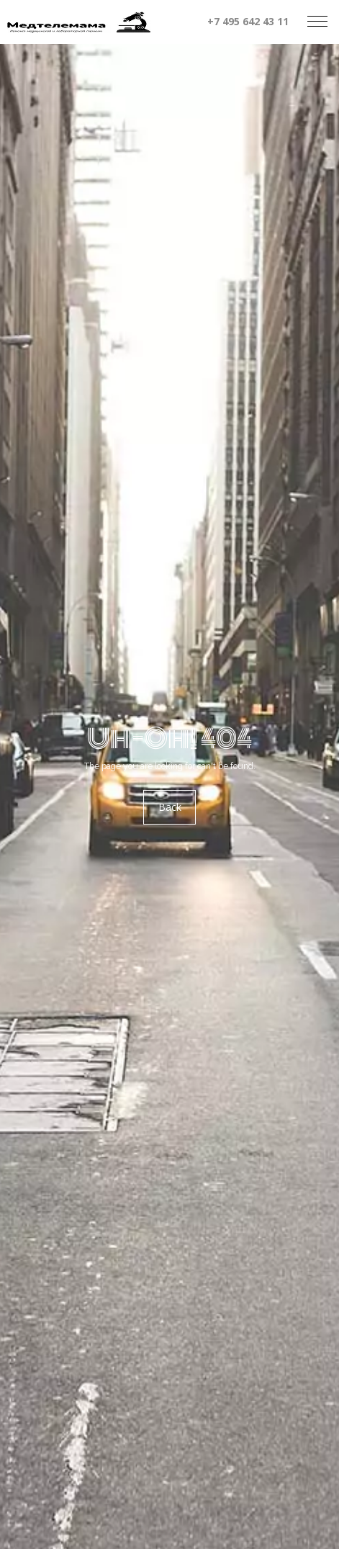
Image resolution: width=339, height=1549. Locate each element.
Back (169, 807)
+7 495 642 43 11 (248, 22)
